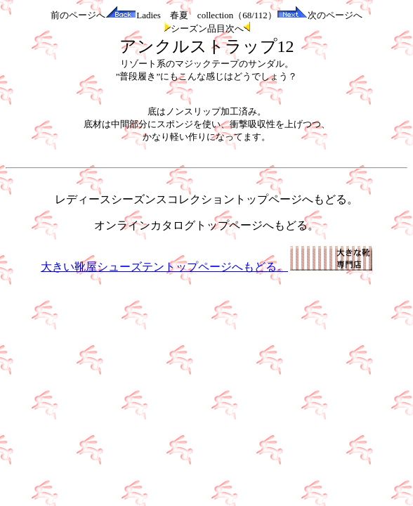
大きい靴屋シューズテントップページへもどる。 (206, 267)
